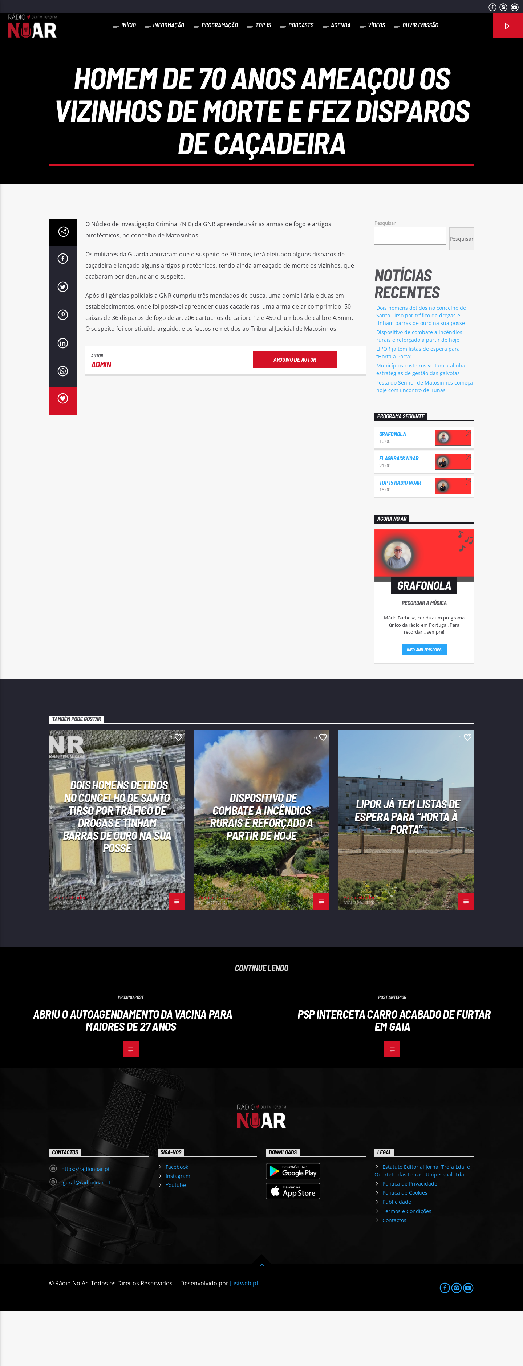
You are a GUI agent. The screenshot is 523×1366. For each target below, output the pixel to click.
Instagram (178, 1231)
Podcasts (300, 24)
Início (128, 24)
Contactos (394, 1275)
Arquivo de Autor (294, 414)
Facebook (177, 1222)
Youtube (176, 1240)
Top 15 (263, 24)
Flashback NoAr (399, 513)
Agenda (340, 24)
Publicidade (396, 1256)
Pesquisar (385, 278)
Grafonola (392, 488)
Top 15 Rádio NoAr (400, 537)
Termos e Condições (406, 1266)
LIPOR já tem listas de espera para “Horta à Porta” (407, 871)
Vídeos (376, 24)
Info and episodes (424, 705)
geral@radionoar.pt (85, 1237)
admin (101, 419)
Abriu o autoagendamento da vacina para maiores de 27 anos (132, 1075)
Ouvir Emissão (420, 24)
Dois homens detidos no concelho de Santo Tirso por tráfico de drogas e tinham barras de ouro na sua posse (421, 370)
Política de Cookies (404, 1247)
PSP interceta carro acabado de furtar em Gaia (393, 1075)
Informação (168, 24)
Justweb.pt (244, 1338)
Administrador (70, 952)
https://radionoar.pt (85, 1224)
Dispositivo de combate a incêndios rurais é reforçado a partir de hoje (261, 871)
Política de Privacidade (409, 1238)
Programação (220, 24)
